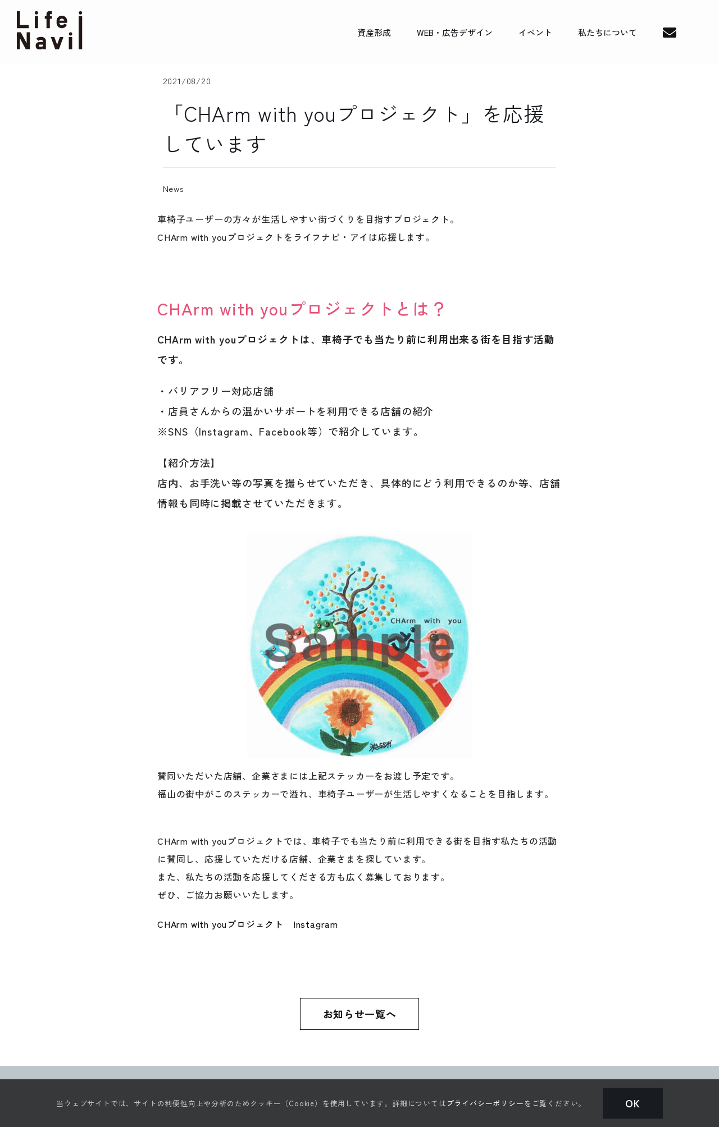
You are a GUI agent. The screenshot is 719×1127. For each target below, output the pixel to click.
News (173, 188)
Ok (632, 1103)
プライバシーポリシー (485, 1103)
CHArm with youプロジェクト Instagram (247, 924)
